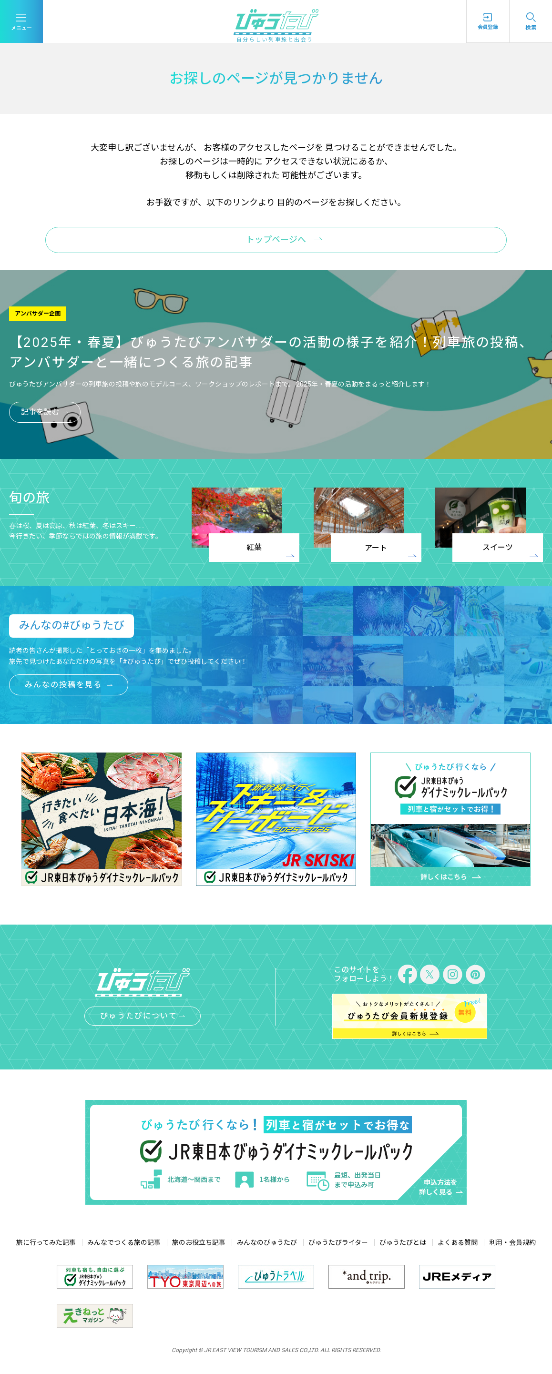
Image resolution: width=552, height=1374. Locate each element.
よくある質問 (458, 1242)
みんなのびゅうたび (267, 1242)
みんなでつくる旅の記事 (124, 1242)
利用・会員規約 (512, 1242)
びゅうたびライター (338, 1242)
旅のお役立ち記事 (198, 1242)
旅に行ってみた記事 (46, 1242)
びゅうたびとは (402, 1242)
